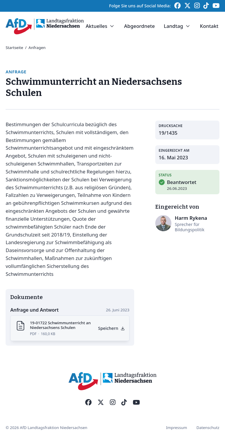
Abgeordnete (139, 26)
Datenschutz (207, 427)
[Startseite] (45, 26)
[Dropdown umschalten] (112, 26)
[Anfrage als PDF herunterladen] (111, 328)
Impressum (176, 427)
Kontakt (209, 26)
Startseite (14, 47)
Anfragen (36, 47)
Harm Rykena (191, 218)
